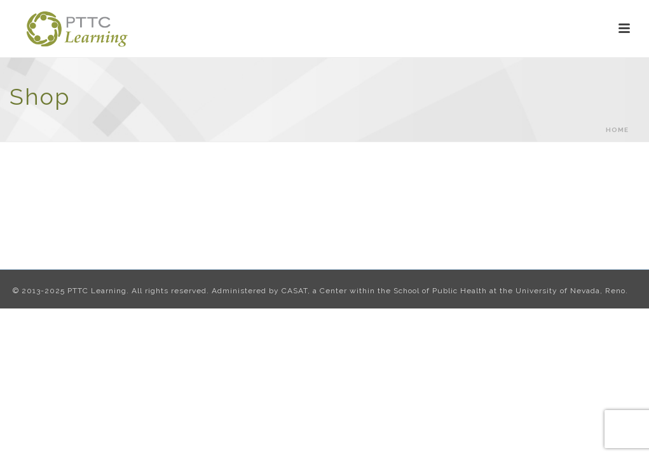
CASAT (295, 290)
